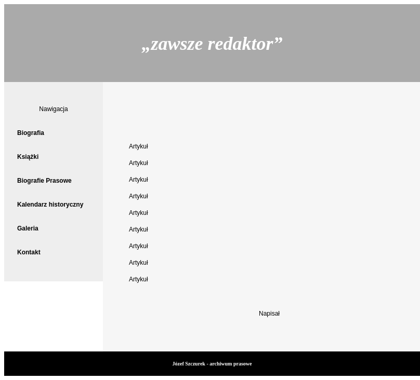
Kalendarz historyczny (50, 204)
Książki (27, 156)
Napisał (269, 313)
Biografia (30, 133)
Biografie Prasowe (44, 180)
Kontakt (29, 252)
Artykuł (138, 146)
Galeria (27, 228)
